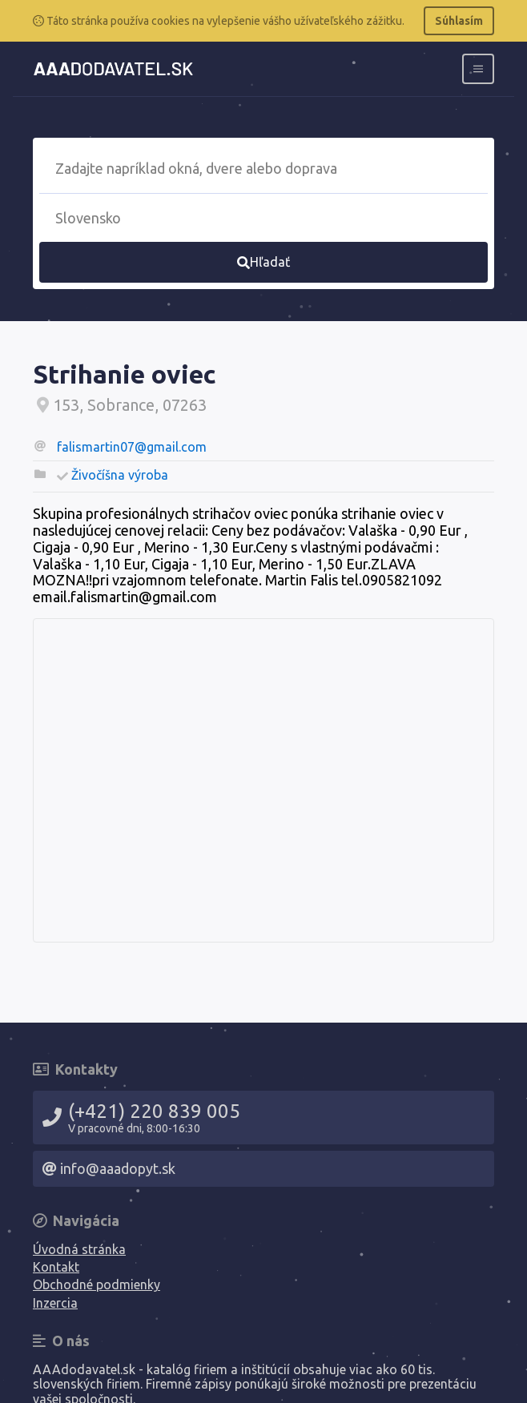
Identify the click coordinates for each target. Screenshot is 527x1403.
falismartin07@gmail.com (132, 447)
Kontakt (56, 1267)
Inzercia (55, 1303)
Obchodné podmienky (96, 1284)
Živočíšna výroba (119, 475)
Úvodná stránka (79, 1249)
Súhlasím (459, 20)
